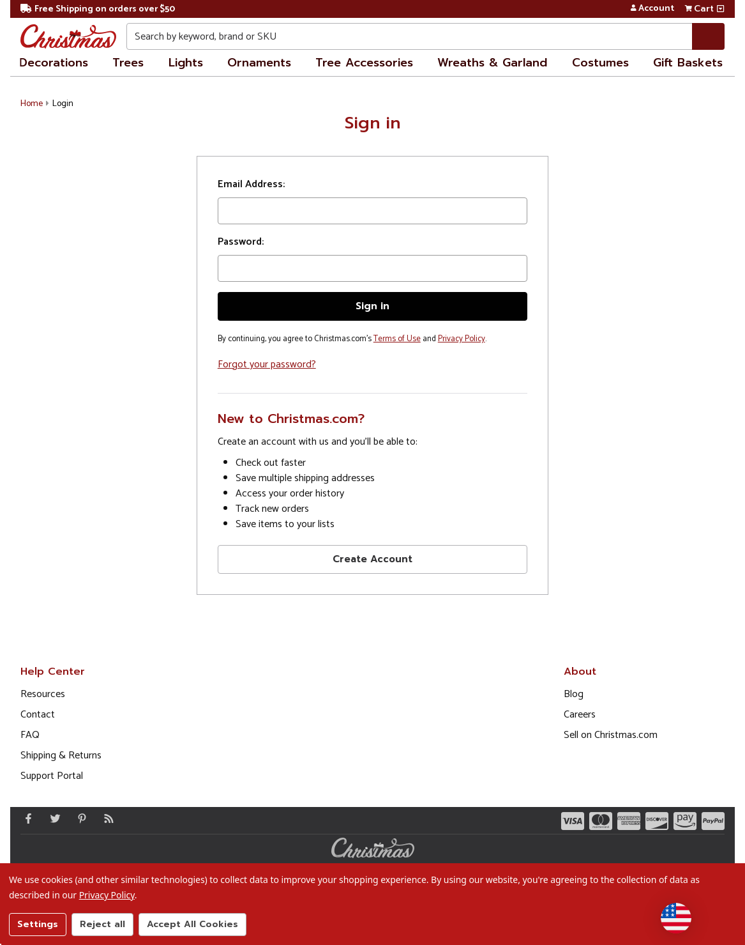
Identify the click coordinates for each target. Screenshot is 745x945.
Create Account (372, 559)
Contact (37, 714)
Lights (186, 63)
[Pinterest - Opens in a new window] (79, 818)
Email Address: (251, 184)
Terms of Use (397, 339)
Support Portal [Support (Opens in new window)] (51, 776)
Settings (37, 924)
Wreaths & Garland (492, 63)
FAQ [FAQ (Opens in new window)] (30, 735)
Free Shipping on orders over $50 (97, 9)
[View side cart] (720, 9)
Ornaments (259, 63)
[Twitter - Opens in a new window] (52, 818)
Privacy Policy (461, 339)
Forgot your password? (267, 364)
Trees (128, 63)
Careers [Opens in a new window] (580, 714)
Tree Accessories (364, 63)
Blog (573, 694)
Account (652, 9)
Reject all (102, 924)
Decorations (53, 63)
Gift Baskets (688, 63)
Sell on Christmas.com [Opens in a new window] (611, 735)
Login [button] (62, 104)
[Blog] (106, 818)
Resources (42, 694)
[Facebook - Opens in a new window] (25, 818)
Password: (241, 242)
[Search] (708, 36)
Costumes (600, 63)
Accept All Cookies (192, 924)
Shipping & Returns (61, 755)
